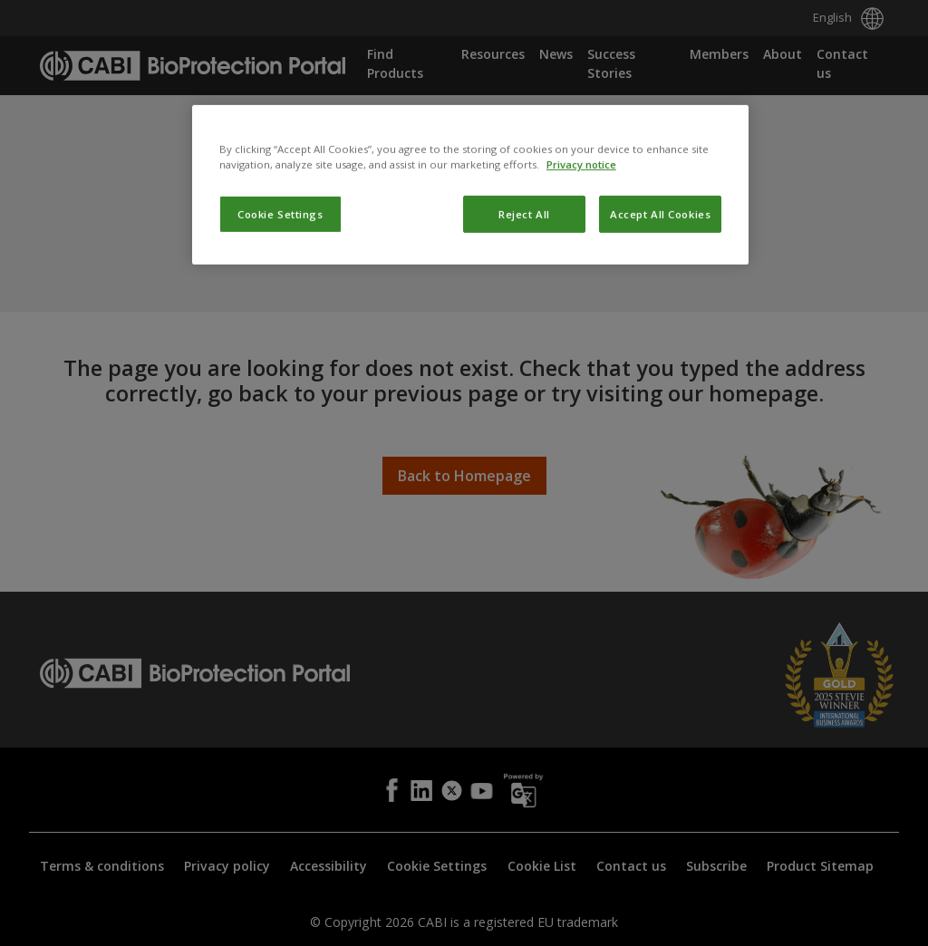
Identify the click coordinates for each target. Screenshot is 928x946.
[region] (470, 306)
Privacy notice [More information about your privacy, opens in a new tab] (581, 286)
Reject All (524, 335)
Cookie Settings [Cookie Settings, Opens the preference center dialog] (280, 335)
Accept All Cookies (660, 335)
